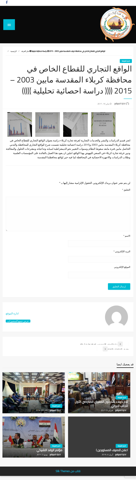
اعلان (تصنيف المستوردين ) (112, 450)
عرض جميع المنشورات (18, 321)
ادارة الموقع (119, 103)
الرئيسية (13, 51)
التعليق (126, 190)
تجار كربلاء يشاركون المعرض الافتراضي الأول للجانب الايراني (101, 404)
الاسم (126, 236)
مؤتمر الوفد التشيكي (49, 450)
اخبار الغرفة (25, 51)
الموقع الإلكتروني (122, 267)
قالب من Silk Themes (68, 471)
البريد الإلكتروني (122, 251)
